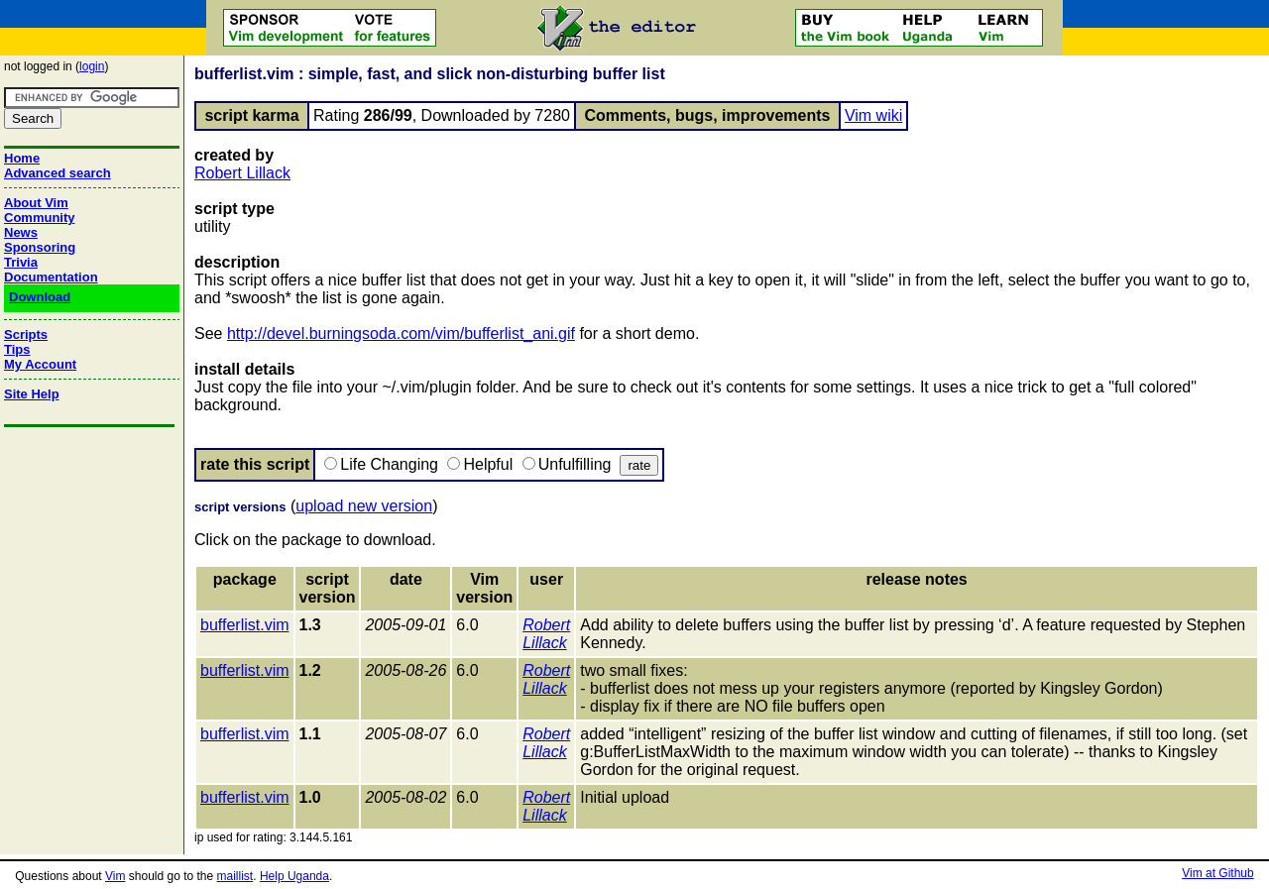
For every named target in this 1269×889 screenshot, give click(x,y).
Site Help (31, 394)
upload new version (363, 506)
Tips (17, 349)
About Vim (36, 202)
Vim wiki (873, 115)
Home (22, 158)
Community (39, 217)
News (21, 232)
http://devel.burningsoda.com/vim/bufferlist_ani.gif (401, 333)
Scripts (26, 334)
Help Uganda (294, 876)
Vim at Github (1217, 873)
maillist (235, 876)
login (91, 66)
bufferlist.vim (244, 624)
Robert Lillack (242, 173)
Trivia (21, 262)
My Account (40, 364)
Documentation (51, 277)
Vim (115, 876)
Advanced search (57, 173)
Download (39, 296)
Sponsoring (39, 247)
